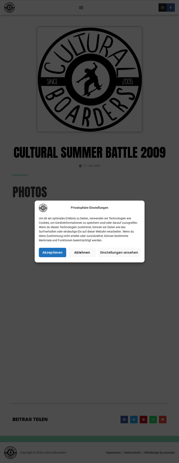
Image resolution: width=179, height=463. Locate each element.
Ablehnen (82, 252)
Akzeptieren (52, 252)
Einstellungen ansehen (119, 252)
